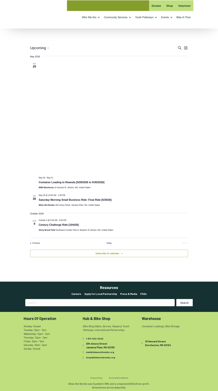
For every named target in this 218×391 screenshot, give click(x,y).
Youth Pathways (144, 17)
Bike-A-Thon (183, 17)
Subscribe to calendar (107, 253)
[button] (98, 17)
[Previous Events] (35, 243)
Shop (169, 5)
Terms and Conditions (118, 378)
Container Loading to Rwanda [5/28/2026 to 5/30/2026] (71, 182)
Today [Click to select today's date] (109, 243)
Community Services (116, 17)
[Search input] (100, 302)
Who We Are (89, 17)
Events (165, 17)
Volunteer (184, 5)
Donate (156, 5)
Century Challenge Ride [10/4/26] (59, 224)
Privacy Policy (96, 378)
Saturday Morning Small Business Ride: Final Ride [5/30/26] (75, 199)
